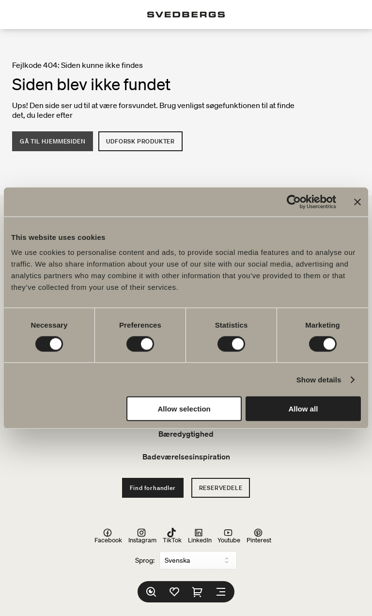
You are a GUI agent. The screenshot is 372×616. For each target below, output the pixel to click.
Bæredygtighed (186, 434)
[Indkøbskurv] (197, 592)
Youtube (228, 535)
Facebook (108, 535)
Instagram (142, 535)
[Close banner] (357, 201)
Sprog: (145, 560)
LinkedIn (200, 535)
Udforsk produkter (140, 141)
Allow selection (184, 409)
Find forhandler (153, 488)
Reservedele (221, 488)
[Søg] (151, 592)
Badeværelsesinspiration (186, 456)
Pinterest (259, 535)
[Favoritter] (174, 592)
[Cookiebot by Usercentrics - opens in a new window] (293, 201)
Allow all (303, 409)
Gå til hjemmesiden (52, 141)
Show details (318, 379)
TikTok (172, 535)
